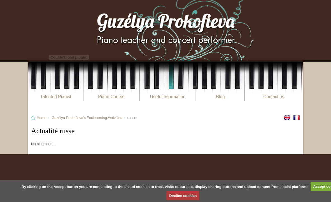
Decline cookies (183, 196)
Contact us (273, 96)
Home (41, 118)
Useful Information (168, 96)
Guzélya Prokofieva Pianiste (165, 30)
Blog (220, 96)
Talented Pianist (55, 96)
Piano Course (111, 96)
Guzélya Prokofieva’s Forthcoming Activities (87, 118)
